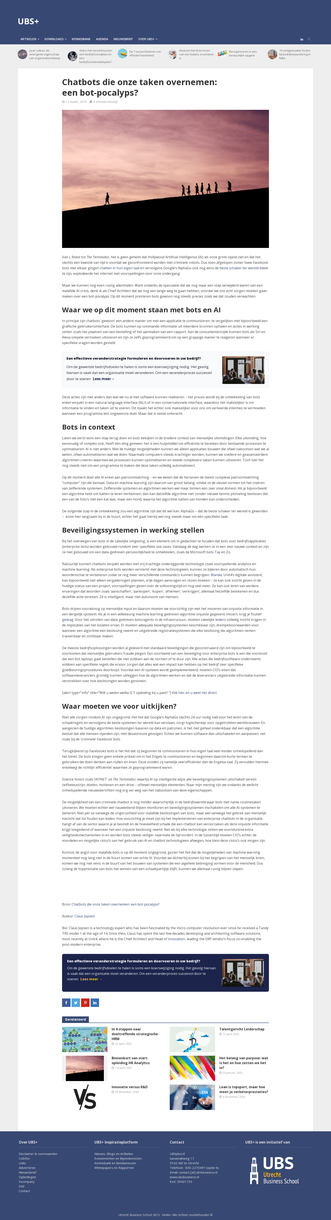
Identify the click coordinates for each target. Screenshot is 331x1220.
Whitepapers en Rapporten (114, 1168)
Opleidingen (27, 1177)
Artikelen (28, 39)
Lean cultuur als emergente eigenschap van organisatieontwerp (44, 54)
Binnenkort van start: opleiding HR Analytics (131, 1060)
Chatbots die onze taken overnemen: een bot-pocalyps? (116, 904)
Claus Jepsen (85, 916)
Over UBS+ (146, 39)
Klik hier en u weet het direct (194, 692)
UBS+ (28, 21)
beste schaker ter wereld (239, 268)
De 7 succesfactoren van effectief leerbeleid (145, 53)
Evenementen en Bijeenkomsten (118, 1158)
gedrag (67, 619)
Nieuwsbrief (123, 39)
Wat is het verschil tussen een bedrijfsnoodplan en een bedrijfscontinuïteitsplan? (95, 56)
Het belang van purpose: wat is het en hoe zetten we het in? (243, 1063)
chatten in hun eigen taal (119, 268)
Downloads (54, 39)
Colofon (24, 1158)
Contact (24, 1191)
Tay (217, 552)
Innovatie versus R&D (130, 1087)
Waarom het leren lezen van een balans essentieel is (196, 54)
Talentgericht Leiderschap (242, 1029)
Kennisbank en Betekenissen (115, 1163)
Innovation (176, 939)
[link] (165, 973)
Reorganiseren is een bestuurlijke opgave (243, 53)
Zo (228, 552)
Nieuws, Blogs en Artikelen (113, 1154)
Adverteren (27, 1168)
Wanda (216, 575)
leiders (220, 619)
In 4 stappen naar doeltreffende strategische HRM (135, 1034)
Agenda (102, 39)
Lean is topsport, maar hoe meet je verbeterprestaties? (243, 1089)
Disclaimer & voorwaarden (38, 1154)
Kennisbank (81, 39)
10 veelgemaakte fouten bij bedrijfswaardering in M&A (295, 54)
